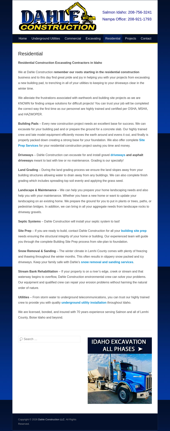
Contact (146, 38)
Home (23, 38)
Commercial (73, 38)
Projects (130, 38)
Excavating (93, 38)
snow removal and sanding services (107, 262)
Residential (112, 38)
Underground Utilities (46, 38)
